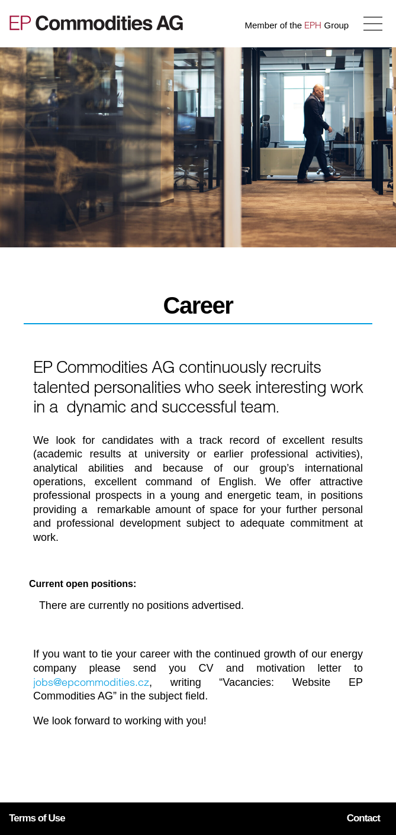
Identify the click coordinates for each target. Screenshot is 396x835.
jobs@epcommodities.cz (91, 682)
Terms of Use (37, 818)
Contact (363, 818)
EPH (312, 25)
